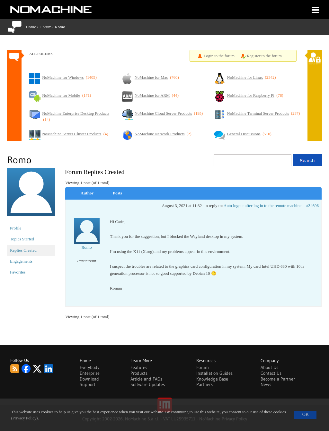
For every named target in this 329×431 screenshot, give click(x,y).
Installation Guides (214, 373)
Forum (45, 26)
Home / (33, 26)
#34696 (312, 205)
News (266, 384)
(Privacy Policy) (24, 418)
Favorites (17, 272)
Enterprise (90, 373)
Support (87, 384)
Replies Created (23, 250)
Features (138, 367)
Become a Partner (278, 379)
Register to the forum (264, 56)
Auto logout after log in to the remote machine (262, 205)
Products (138, 373)
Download (89, 379)
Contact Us (271, 373)
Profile (15, 228)
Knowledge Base (212, 379)
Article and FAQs (146, 379)
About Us (269, 367)
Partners (204, 384)
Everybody (89, 367)
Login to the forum (219, 56)
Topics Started (22, 239)
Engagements (21, 261)
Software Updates (147, 384)
